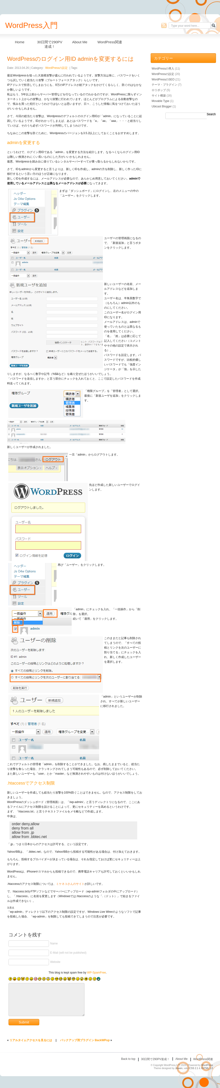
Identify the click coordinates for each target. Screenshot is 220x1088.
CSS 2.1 (193, 1068)
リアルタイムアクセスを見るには (30, 1040)
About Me (79, 42)
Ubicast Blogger (162, 106)
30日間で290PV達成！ (49, 43)
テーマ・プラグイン (164, 84)
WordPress (207, 1065)
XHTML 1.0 (207, 1068)
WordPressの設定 (56, 68)
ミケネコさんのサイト (70, 884)
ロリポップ (159, 90)
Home (19, 42)
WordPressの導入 (163, 68)
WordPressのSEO (163, 79)
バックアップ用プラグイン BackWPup (85, 1040)
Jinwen (178, 1068)
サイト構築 (159, 95)
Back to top (128, 1059)
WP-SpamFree (96, 972)
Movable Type (160, 101)
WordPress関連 (109, 42)
